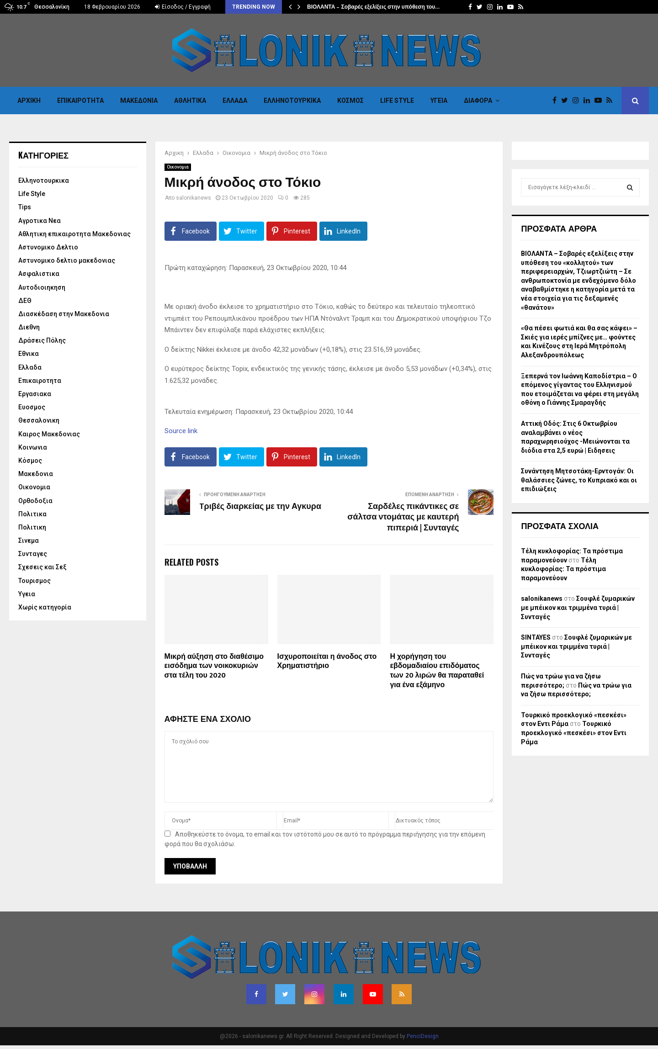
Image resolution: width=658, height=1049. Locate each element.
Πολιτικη (32, 527)
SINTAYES (536, 637)
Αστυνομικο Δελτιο (48, 247)
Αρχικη (29, 100)
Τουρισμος (34, 580)
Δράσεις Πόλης (42, 340)
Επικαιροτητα (80, 100)
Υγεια (438, 100)
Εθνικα (28, 353)
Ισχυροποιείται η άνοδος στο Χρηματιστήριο (327, 662)
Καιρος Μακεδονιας (49, 434)
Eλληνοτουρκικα (292, 100)
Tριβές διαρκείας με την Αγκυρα (260, 507)
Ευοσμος (31, 407)
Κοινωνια (32, 447)
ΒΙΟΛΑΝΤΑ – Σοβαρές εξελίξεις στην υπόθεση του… (373, 6)
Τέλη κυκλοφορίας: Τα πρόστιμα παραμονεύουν (563, 569)
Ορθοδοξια (35, 500)
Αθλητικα (190, 100)
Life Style (397, 100)
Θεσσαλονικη (38, 420)
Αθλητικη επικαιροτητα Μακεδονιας (74, 234)
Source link (180, 431)
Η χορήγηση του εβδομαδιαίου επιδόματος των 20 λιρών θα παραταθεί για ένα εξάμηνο (437, 671)
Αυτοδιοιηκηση (41, 287)
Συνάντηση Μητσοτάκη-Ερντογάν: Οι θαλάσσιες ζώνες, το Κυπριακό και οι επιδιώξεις (579, 480)
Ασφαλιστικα (38, 273)
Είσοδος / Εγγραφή (183, 7)
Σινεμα (28, 540)
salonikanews (193, 198)
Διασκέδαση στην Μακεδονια (63, 314)
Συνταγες (32, 553)
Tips (24, 207)
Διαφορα (478, 100)
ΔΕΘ (25, 300)
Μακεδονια (139, 100)
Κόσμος (350, 100)
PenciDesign (423, 1036)
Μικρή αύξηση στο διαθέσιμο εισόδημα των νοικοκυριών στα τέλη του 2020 (214, 666)
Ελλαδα (235, 100)
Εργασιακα (34, 393)
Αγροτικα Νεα (39, 220)
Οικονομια (178, 167)
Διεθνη (29, 327)
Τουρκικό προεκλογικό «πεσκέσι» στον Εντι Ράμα (573, 732)
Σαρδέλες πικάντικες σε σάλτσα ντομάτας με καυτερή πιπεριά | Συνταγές (403, 517)
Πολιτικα (32, 514)
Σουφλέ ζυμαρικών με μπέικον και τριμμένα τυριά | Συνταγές (578, 607)
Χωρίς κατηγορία (44, 607)
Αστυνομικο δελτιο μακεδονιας (66, 260)
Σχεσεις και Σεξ (42, 567)
